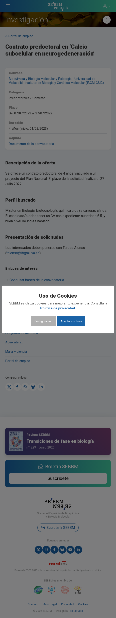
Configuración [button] (43, 321)
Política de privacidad (57, 308)
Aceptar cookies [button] (71, 321)
